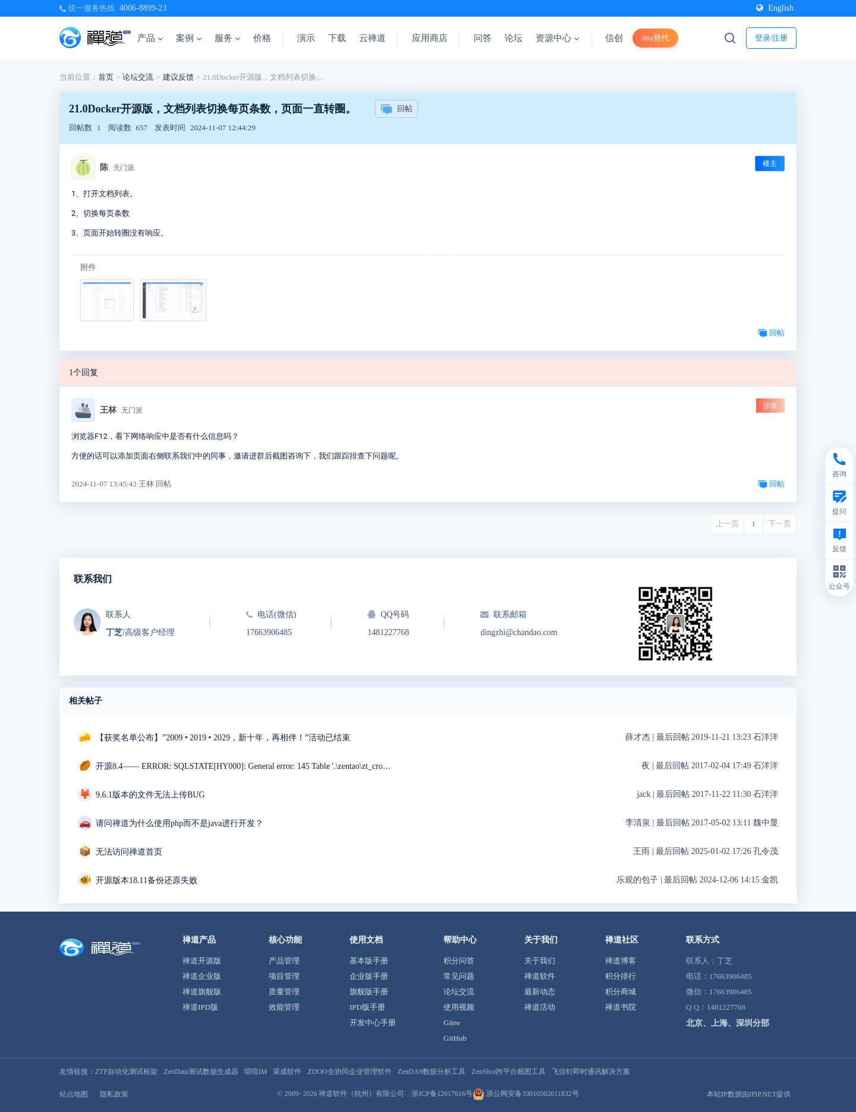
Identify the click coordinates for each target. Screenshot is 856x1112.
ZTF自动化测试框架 (126, 1071)
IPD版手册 (367, 1007)
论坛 (514, 38)
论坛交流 (137, 77)
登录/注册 (771, 37)
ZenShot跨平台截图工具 (508, 1071)
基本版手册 (369, 960)
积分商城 (620, 991)
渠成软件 (287, 1071)
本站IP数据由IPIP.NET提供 (749, 1094)
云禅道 (372, 38)
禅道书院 (620, 1007)
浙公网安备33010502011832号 (526, 1093)
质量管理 (284, 991)
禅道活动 (539, 1007)
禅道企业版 (201, 976)
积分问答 (458, 960)
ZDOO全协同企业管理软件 (349, 1071)
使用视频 (458, 1007)
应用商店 (430, 38)
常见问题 (458, 976)
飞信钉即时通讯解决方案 (591, 1071)
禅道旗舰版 (201, 991)
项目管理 (284, 976)
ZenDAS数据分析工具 (432, 1071)
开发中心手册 (373, 1022)
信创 (614, 38)
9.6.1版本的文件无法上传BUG (150, 794)
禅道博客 (620, 960)
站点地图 (73, 1094)
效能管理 (284, 1007)
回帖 (396, 109)
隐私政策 (114, 1094)
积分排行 (620, 976)
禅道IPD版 (200, 1007)
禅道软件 (539, 976)
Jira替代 (655, 37)
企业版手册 (369, 976)
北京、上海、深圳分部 (727, 1023)
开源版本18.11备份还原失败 (146, 880)
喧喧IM (256, 1071)
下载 (337, 38)
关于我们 (539, 960)
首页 (106, 77)
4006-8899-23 (142, 8)
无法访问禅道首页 (129, 851)
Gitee (451, 1022)
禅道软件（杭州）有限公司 (361, 1093)
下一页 (779, 523)
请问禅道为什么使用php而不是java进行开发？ (179, 823)
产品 (150, 38)
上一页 (727, 523)
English (775, 8)
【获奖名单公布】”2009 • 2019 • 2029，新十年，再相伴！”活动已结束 (223, 737)
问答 (483, 38)
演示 (306, 38)
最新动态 (539, 991)
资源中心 (557, 38)
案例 (189, 38)
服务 (227, 38)
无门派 (123, 168)
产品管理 (284, 960)
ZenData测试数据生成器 (200, 1071)
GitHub (455, 1038)
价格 (262, 38)
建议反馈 (178, 77)
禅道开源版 (201, 960)
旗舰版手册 (369, 991)
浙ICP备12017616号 (442, 1093)
